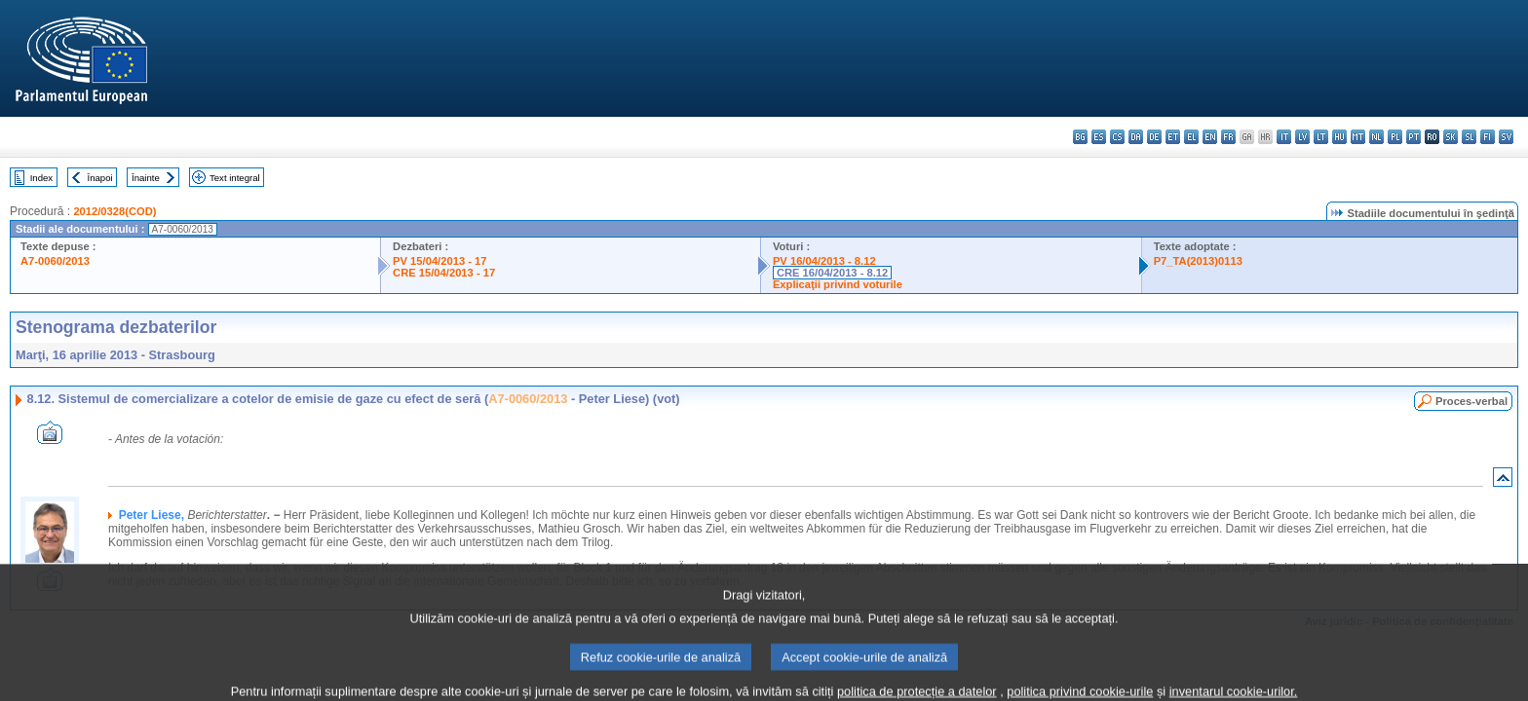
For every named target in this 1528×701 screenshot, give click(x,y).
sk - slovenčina (1450, 136)
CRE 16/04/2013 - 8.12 (832, 272)
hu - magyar (1339, 136)
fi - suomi (1487, 136)
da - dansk (1135, 136)
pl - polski (1395, 136)
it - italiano (1284, 136)
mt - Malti (1358, 136)
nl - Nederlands (1376, 136)
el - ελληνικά (1191, 136)
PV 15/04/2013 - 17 (439, 261)
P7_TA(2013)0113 (1198, 261)
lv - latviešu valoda (1302, 136)
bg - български (1080, 136)
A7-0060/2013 (55, 261)
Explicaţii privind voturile (837, 284)
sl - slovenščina (1469, 136)
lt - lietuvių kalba (1321, 136)
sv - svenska (1506, 136)
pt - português (1413, 136)
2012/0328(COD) (114, 211)
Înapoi (100, 177)
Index (41, 177)
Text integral (235, 177)
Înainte (146, 177)
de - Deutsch (1154, 136)
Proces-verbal (1471, 401)
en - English (1210, 136)
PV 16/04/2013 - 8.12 (824, 261)
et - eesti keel (1172, 136)
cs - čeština (1117, 136)
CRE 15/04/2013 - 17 (444, 272)
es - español (1098, 136)
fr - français (1228, 136)
